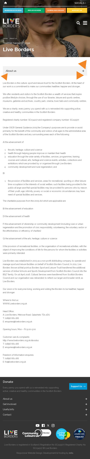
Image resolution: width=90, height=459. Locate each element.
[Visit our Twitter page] (48, 425)
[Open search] (78, 23)
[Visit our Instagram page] (53, 425)
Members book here (13, 10)
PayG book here (34, 10)
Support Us (77, 10)
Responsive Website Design (29, 453)
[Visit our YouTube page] (37, 425)
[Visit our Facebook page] (43, 425)
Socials (80, 3)
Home (5, 38)
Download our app (55, 10)
